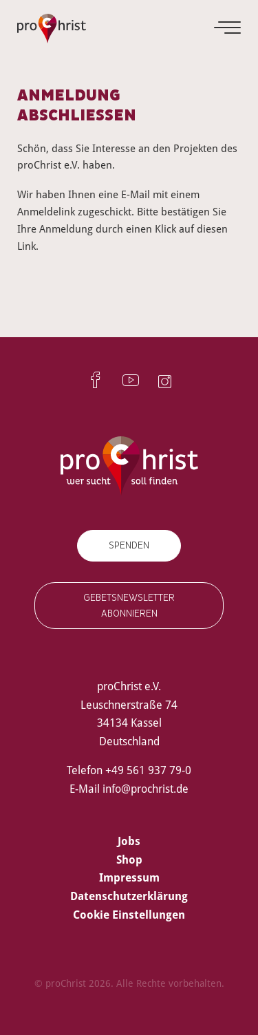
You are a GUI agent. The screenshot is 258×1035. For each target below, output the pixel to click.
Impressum (129, 877)
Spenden (129, 545)
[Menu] (228, 27)
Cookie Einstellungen (129, 914)
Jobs (129, 841)
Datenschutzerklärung (129, 896)
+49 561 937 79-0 (148, 770)
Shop (129, 859)
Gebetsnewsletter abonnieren (129, 605)
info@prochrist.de (146, 788)
